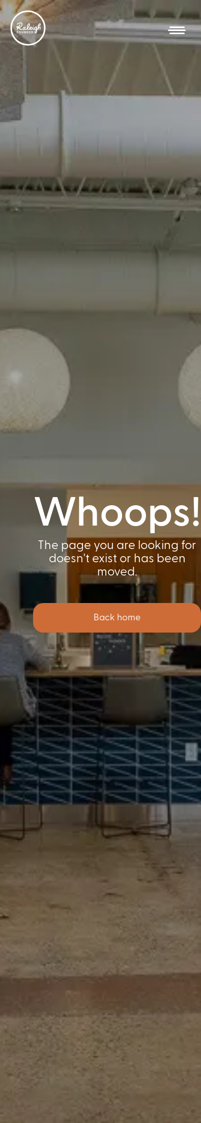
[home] (28, 28)
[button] (177, 30)
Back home (117, 617)
